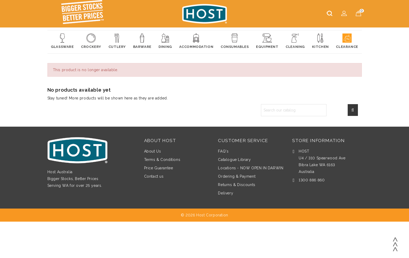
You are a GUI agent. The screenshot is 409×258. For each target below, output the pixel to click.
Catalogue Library (234, 160)
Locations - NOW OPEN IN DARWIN (250, 168)
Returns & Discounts (236, 185)
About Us (152, 151)
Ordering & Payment (236, 176)
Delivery (225, 193)
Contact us (154, 176)
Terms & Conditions (162, 160)
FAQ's (223, 151)
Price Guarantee (158, 168)
